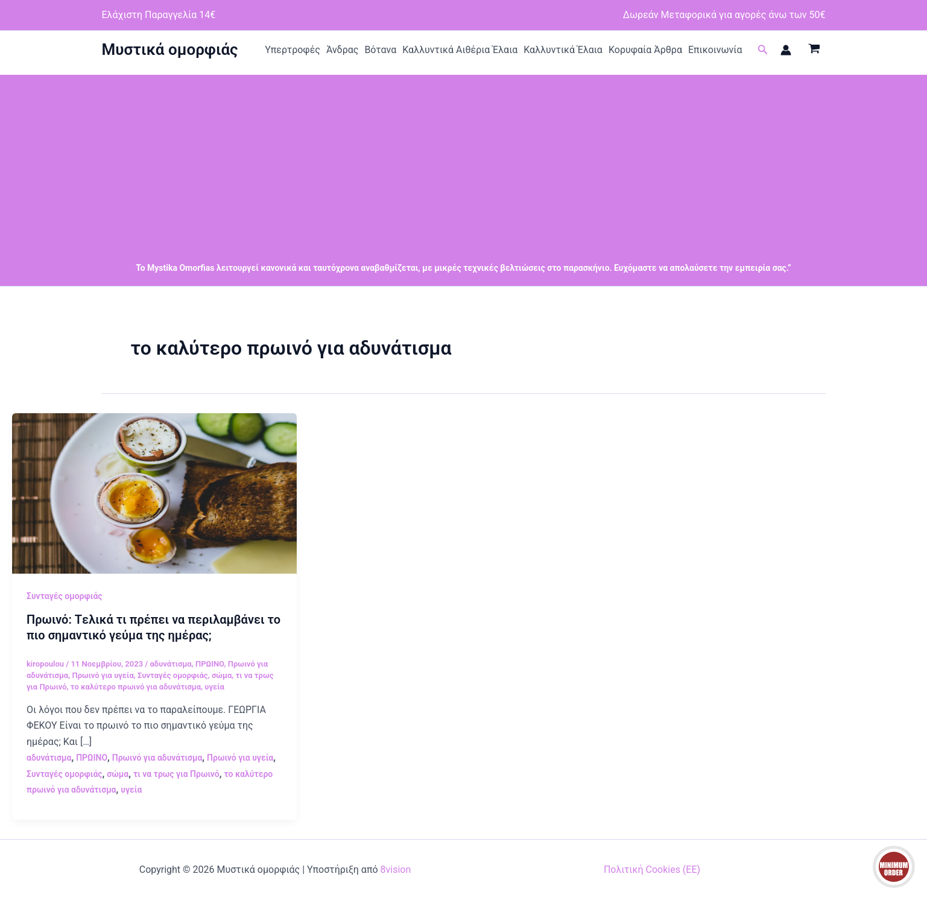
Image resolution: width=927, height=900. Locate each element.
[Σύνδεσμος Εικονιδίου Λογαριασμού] (785, 50)
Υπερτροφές (292, 49)
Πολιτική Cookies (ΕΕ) (652, 869)
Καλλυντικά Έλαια (563, 49)
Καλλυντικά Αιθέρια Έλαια (459, 49)
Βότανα (380, 49)
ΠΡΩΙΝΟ (209, 663)
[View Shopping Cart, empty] (814, 50)
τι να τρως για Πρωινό (176, 774)
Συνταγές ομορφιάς (65, 596)
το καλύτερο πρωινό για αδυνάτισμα (136, 686)
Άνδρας (342, 49)
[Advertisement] (464, 159)
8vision (396, 869)
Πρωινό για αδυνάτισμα (157, 757)
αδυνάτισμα (170, 663)
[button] (763, 49)
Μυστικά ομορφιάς (170, 49)
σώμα (222, 675)
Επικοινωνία (715, 49)
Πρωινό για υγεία (102, 675)
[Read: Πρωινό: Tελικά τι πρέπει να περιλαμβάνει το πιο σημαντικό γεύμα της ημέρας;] (154, 492)
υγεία (214, 686)
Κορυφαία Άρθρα (645, 49)
